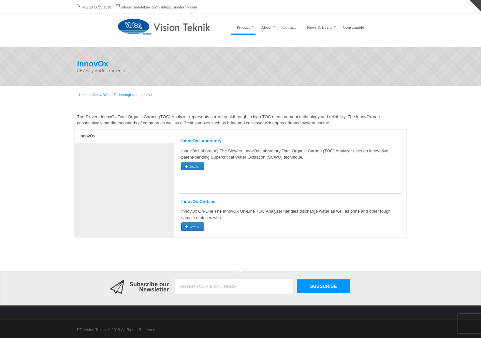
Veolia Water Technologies (114, 95)
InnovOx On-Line (198, 201)
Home (83, 95)
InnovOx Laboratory (201, 140)
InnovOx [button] (87, 136)
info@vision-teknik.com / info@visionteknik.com (159, 7)
